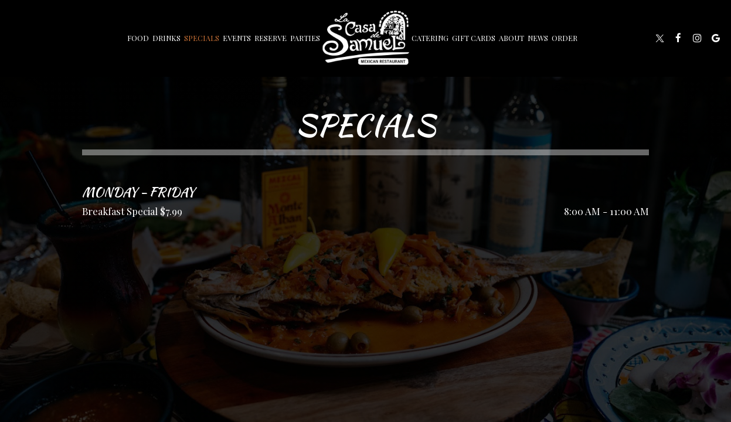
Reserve (270, 38)
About (511, 38)
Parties (305, 38)
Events (237, 38)
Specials (201, 38)
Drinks (166, 38)
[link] (366, 38)
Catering (430, 38)
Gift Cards (473, 38)
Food (138, 38)
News (538, 38)
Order (564, 38)
